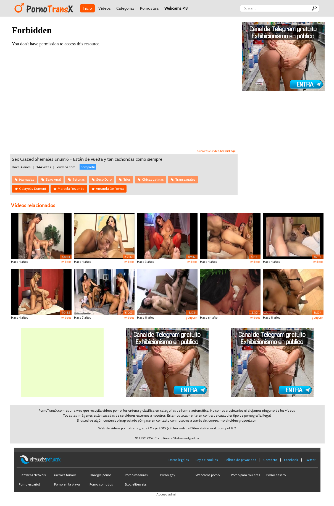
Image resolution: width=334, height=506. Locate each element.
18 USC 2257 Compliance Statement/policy (167, 438)
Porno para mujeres (245, 475)
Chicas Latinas (153, 179)
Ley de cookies (207, 460)
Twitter (310, 460)
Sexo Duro (104, 179)
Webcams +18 (176, 8)
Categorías (125, 8)
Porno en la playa (67, 484)
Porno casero (276, 475)
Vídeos (104, 8)
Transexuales (185, 179)
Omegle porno (100, 475)
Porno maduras (136, 475)
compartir (88, 167)
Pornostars (149, 8)
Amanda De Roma (110, 188)
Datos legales (179, 460)
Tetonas (78, 179)
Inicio (87, 8)
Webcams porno (208, 475)
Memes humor (65, 475)
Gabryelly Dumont (32, 188)
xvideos (66, 262)
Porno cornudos (101, 484)
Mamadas (26, 179)
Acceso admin (167, 494)
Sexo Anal (53, 179)
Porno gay (167, 475)
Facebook (291, 460)
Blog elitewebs (135, 484)
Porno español (29, 484)
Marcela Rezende (71, 188)
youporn (191, 318)
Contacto (270, 460)
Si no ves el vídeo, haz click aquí (217, 151)
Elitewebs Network (32, 475)
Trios (126, 179)
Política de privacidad (240, 460)
